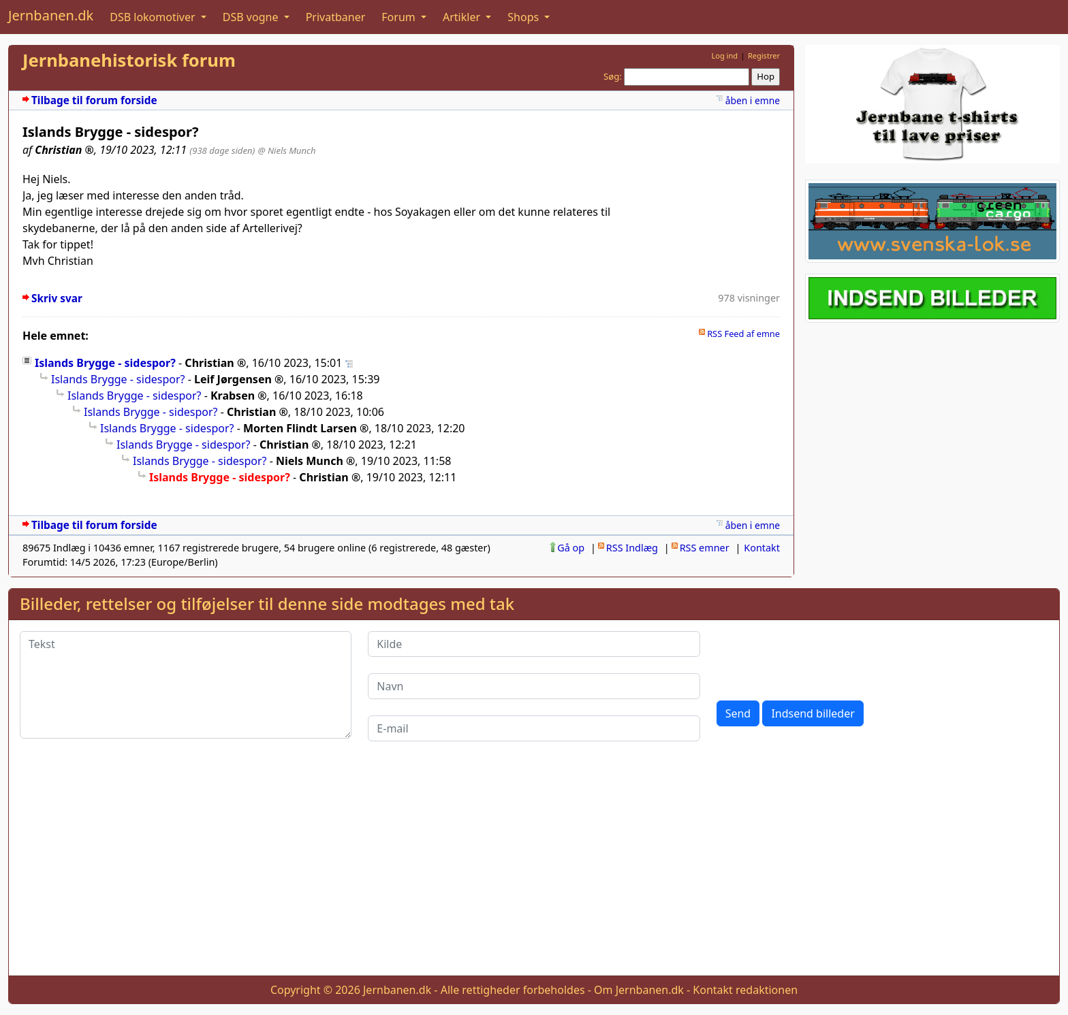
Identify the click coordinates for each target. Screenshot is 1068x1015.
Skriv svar (56, 298)
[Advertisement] (534, 869)
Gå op (570, 547)
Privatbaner (336, 17)
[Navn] (534, 686)
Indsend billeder (812, 713)
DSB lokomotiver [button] (154, 17)
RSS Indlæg (632, 547)
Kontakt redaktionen (745, 989)
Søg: (612, 76)
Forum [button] (399, 17)
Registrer (764, 55)
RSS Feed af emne (743, 333)
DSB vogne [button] (252, 17)
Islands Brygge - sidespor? (105, 362)
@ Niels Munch (287, 150)
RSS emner (704, 547)
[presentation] (820, 657)
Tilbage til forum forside (94, 100)
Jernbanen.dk (50, 15)
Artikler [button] (463, 17)
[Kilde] (534, 644)
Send (738, 713)
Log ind (724, 55)
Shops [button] (524, 17)
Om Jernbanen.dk (639, 989)
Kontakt (762, 547)
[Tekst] (185, 685)
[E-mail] (534, 728)
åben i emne (752, 100)
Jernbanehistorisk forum (129, 60)
